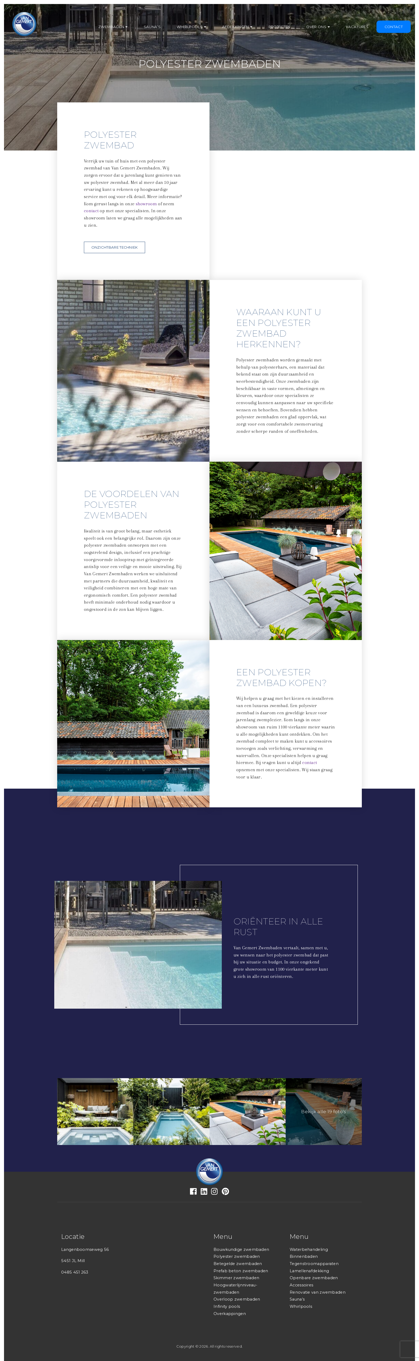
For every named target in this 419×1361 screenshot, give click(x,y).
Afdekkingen (235, 27)
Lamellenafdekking (309, 1271)
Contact (394, 27)
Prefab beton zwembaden (241, 1271)
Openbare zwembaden (314, 1277)
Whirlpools (190, 27)
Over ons (316, 27)
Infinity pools (227, 1306)
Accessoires (301, 1285)
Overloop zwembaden (237, 1299)
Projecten (279, 27)
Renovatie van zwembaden (318, 1292)
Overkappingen (230, 1313)
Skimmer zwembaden (236, 1277)
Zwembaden (111, 27)
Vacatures (357, 27)
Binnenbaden (304, 1256)
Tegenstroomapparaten (314, 1263)
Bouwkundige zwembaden (241, 1249)
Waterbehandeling (309, 1249)
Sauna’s (152, 27)
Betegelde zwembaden (238, 1263)
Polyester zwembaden (237, 1256)
